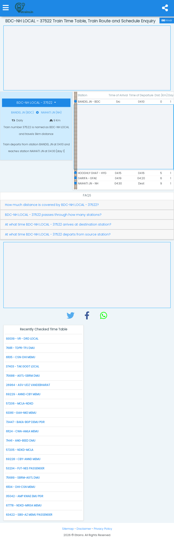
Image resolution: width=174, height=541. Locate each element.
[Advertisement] (87, 57)
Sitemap (68, 529)
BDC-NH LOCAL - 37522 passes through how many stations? (53, 215)
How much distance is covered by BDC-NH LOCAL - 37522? (52, 205)
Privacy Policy (103, 529)
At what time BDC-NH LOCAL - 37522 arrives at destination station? (58, 224)
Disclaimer (84, 529)
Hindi (167, 20)
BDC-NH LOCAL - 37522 (35, 102)
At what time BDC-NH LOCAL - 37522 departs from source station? (58, 234)
